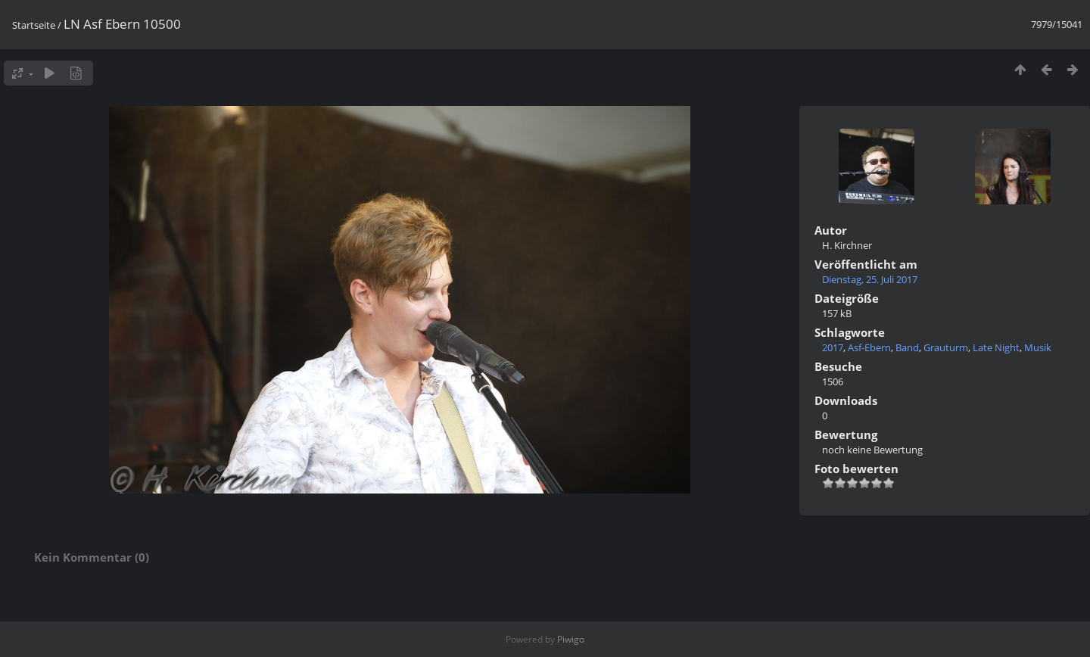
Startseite (33, 25)
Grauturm (945, 347)
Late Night (996, 347)
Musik (1037, 347)
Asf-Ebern (869, 347)
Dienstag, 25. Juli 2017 (869, 279)
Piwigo (570, 639)
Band (907, 347)
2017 (832, 347)
